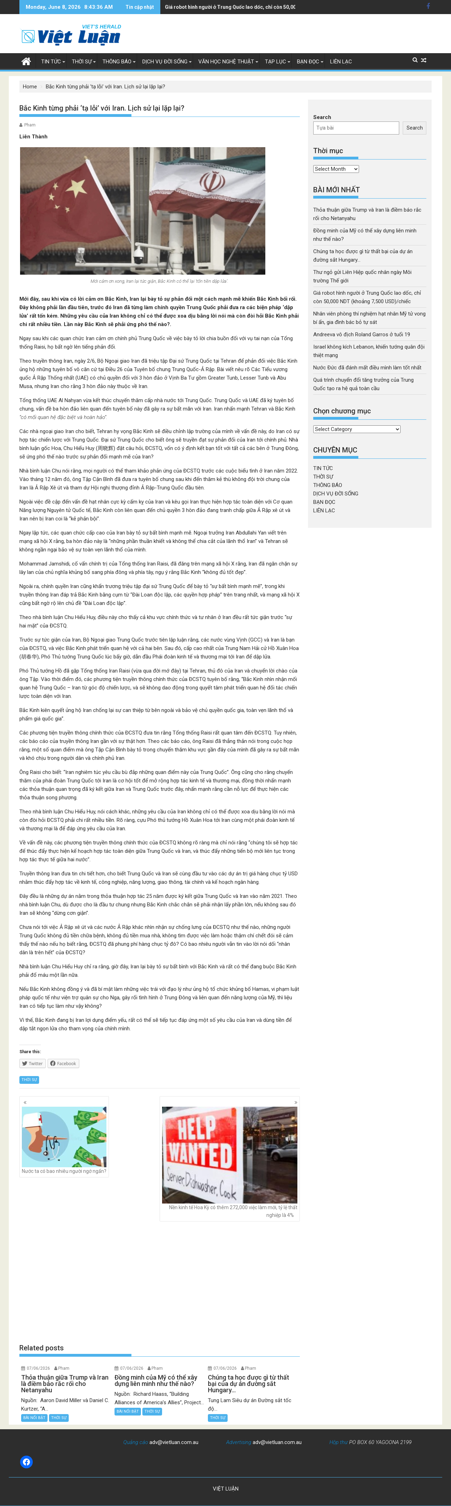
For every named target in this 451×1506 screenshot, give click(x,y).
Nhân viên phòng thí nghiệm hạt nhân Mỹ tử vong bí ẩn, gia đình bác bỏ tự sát (252, 7)
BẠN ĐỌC (308, 61)
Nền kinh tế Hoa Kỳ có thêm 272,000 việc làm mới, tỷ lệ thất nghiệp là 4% (229, 1162)
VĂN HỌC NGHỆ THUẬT (226, 61)
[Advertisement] (159, 1282)
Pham (30, 125)
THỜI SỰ (82, 61)
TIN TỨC (51, 61)
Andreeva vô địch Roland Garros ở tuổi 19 (361, 334)
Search (322, 117)
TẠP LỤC (275, 61)
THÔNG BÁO (117, 61)
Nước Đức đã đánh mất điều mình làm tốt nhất (367, 367)
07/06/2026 (38, 1368)
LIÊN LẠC (341, 61)
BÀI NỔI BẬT (34, 1418)
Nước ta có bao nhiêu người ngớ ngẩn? (64, 1140)
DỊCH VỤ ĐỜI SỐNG (164, 61)
